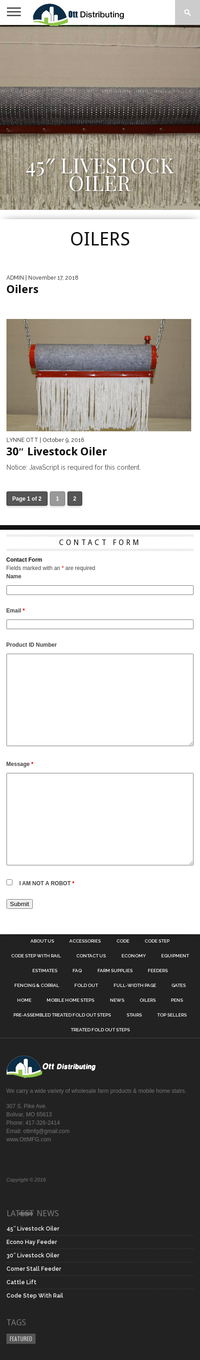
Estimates (44, 970)
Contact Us (91, 956)
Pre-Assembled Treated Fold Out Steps (62, 1015)
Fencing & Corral (36, 985)
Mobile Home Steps (70, 1000)
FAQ (77, 970)
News (117, 1000)
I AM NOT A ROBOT (46, 883)
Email (15, 610)
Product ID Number (31, 645)
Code (122, 941)
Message (20, 764)
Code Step (157, 941)
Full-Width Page (135, 985)
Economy (133, 956)
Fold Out (86, 985)
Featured (21, 1338)
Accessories (85, 941)
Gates (178, 985)
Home (24, 1000)
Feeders (158, 970)
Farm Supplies (115, 970)
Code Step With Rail (36, 956)
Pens (177, 1000)
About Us (42, 941)
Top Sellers (172, 1015)
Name (14, 576)
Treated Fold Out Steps (100, 1030)
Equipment (175, 956)
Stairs (134, 1015)
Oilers (147, 1000)
